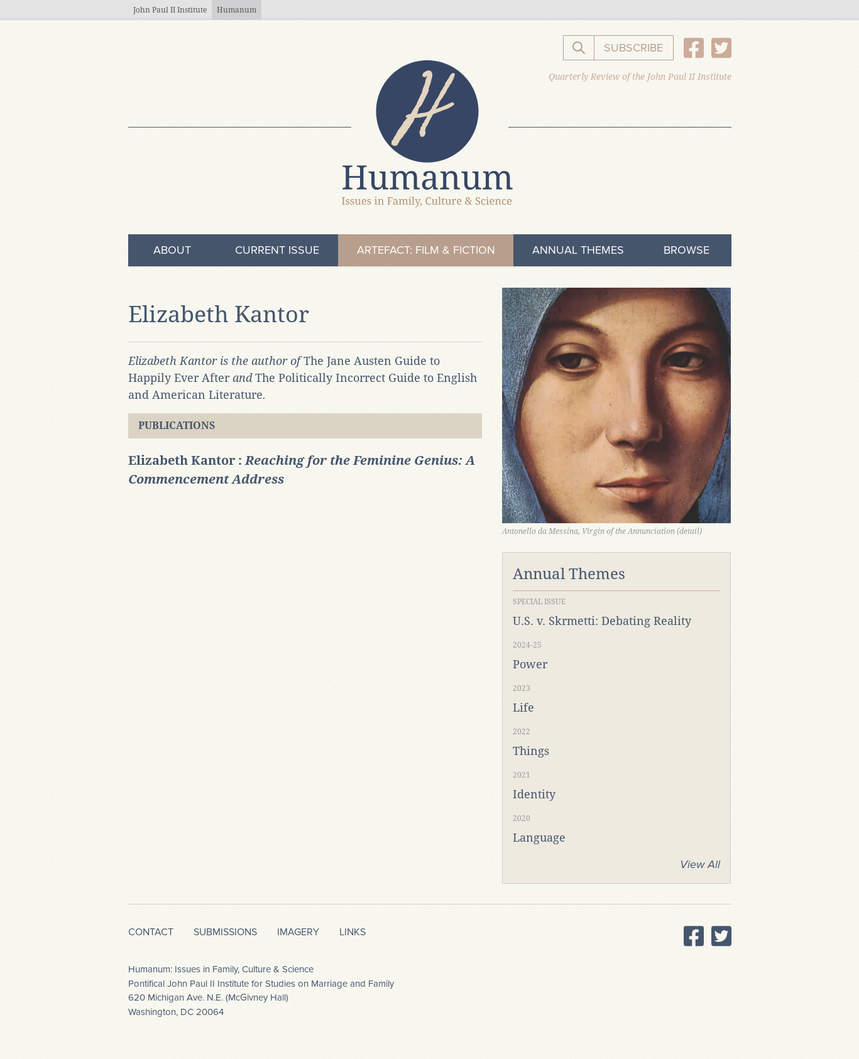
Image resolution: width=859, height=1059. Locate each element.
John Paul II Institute (170, 10)
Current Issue (277, 250)
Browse (686, 250)
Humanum (236, 10)
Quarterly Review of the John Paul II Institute (640, 77)
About (172, 250)
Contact (150, 932)
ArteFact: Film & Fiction (426, 250)
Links (352, 932)
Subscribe (633, 48)
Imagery (298, 932)
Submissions (225, 932)
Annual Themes (578, 250)
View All (700, 864)
